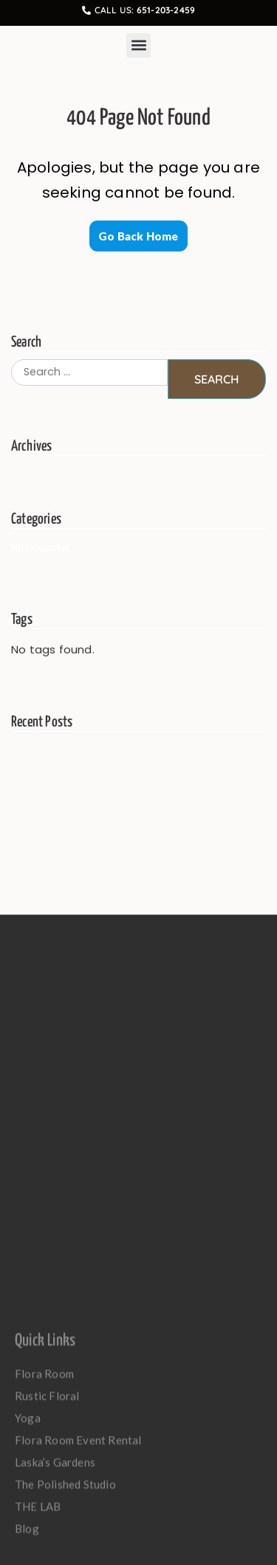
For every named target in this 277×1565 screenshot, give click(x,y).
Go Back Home (138, 236)
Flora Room (44, 1489)
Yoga (28, 1533)
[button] (138, 45)
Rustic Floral (51, 1511)
